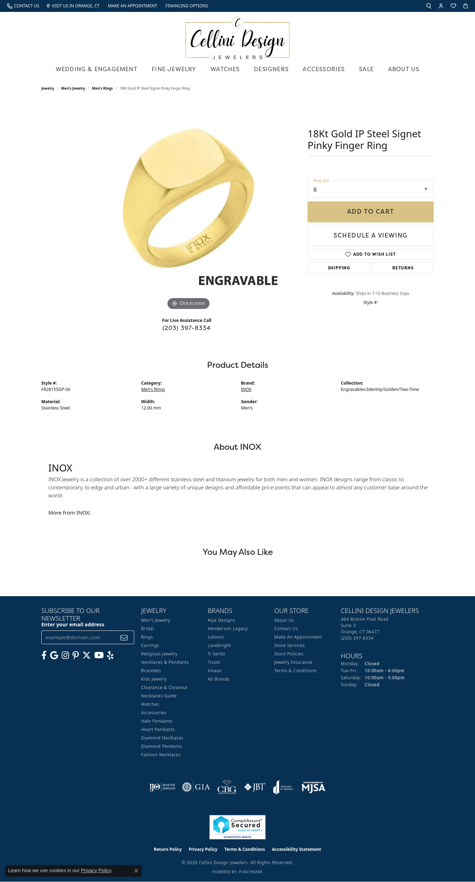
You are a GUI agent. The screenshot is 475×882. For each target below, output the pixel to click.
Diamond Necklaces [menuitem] (162, 738)
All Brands (218, 679)
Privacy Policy (203, 849)
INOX (246, 389)
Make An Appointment (298, 637)
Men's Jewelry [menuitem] (155, 620)
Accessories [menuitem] (153, 713)
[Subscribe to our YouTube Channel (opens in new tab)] (99, 655)
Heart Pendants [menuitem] (158, 729)
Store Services (289, 645)
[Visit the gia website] (196, 787)
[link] (23, 6)
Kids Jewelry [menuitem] (154, 679)
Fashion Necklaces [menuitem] (161, 755)
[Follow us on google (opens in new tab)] (54, 655)
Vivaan (215, 671)
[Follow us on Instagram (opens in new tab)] (65, 655)
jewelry (47, 88)
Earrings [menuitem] (150, 645)
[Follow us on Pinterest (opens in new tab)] (76, 655)
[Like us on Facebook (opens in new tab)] (44, 655)
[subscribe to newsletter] (124, 637)
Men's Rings (102, 88)
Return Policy (168, 849)
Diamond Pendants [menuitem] (161, 746)
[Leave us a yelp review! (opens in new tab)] (110, 655)
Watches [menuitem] (150, 704)
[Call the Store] (357, 638)
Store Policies (289, 654)
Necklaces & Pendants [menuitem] (165, 662)
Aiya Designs (221, 620)
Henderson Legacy (228, 629)
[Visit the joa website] (283, 787)
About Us (404, 69)
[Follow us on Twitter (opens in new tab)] (86, 655)
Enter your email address (72, 624)
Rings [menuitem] (147, 637)
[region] (188, 207)
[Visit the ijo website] (162, 787)
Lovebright (219, 645)
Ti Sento (216, 654)
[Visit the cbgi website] (227, 787)
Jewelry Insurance (293, 662)
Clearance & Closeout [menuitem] (164, 687)
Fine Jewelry (174, 69)
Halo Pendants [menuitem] (157, 721)
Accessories (324, 69)
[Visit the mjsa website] (313, 787)
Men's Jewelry (73, 88)
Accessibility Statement (296, 849)
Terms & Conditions (295, 671)
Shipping (339, 268)
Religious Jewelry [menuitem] (159, 654)
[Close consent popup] (136, 871)
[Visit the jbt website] (255, 787)
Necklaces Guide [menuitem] (159, 696)
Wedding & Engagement (97, 69)
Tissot (214, 662)
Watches (225, 69)
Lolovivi (216, 637)
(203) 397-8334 (187, 328)
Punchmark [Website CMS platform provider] (251, 871)
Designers (271, 69)
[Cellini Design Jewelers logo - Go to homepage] (237, 35)
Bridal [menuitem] (147, 629)
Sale (366, 69)
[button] (429, 6)
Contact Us (286, 629)
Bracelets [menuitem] (151, 671)
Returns (403, 268)
